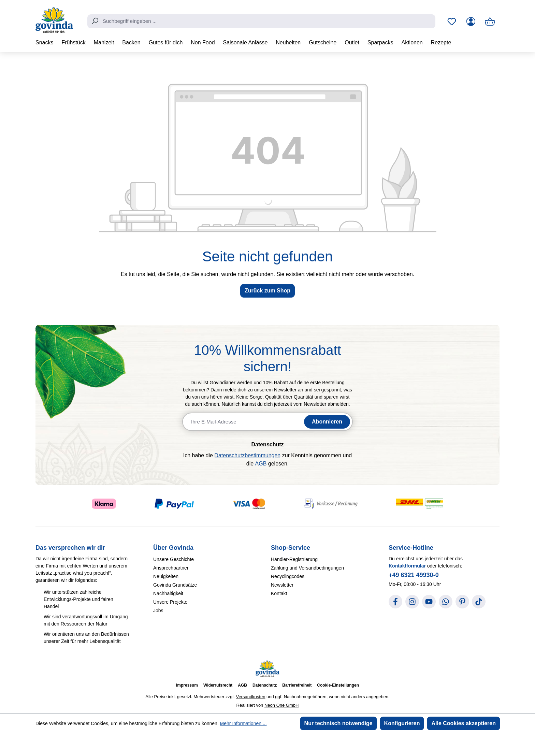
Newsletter (282, 585)
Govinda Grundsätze (175, 585)
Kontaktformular (407, 566)
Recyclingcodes (287, 576)
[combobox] (261, 21)
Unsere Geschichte (173, 559)
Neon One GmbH (281, 705)
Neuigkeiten (165, 576)
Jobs (158, 610)
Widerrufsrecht (217, 685)
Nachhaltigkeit (168, 593)
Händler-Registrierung (294, 559)
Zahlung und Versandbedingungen (307, 568)
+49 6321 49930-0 (414, 575)
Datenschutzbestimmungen (247, 455)
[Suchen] (95, 20)
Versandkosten (250, 696)
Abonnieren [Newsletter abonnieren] (327, 422)
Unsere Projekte (170, 602)
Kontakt (279, 593)
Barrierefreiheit (297, 685)
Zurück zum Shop (267, 290)
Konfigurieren (402, 723)
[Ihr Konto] (470, 21)
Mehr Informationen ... (243, 723)
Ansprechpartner (171, 568)
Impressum (187, 685)
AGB (261, 463)
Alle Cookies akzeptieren (463, 723)
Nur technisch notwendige (338, 723)
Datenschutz (264, 685)
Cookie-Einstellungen (338, 685)
